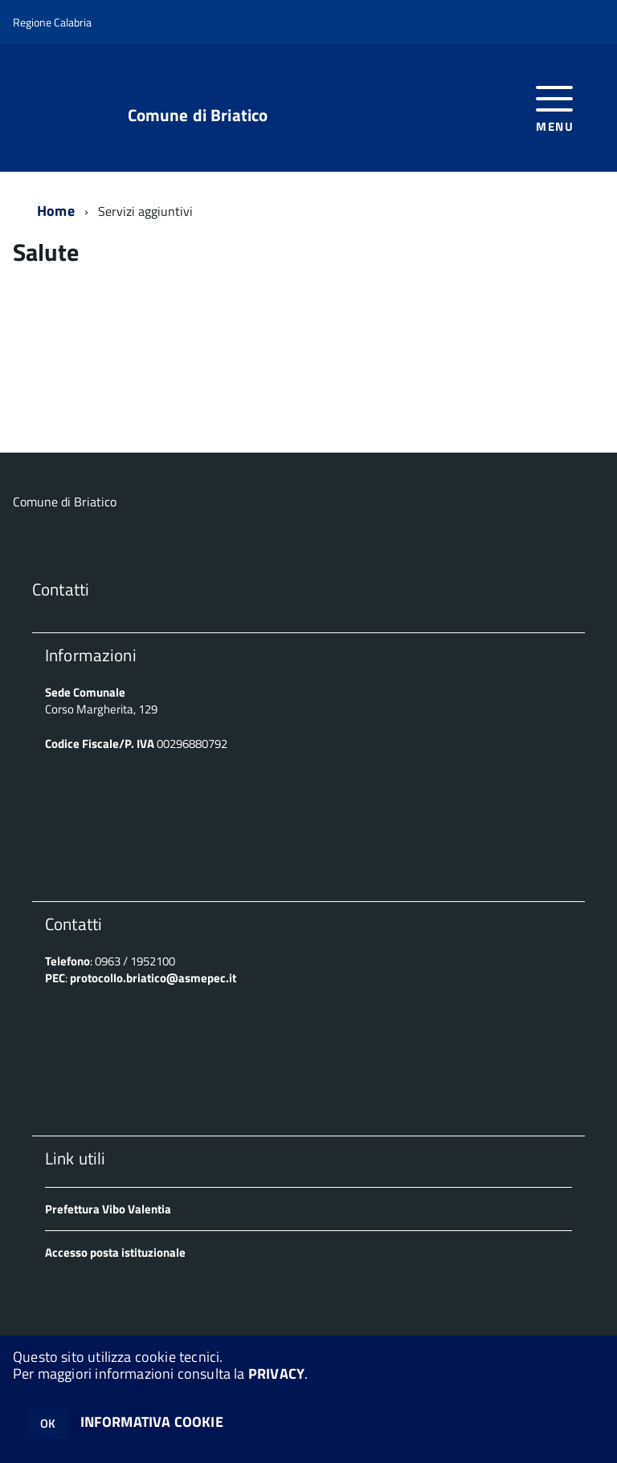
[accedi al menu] (555, 107)
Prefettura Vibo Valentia (108, 1209)
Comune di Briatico (198, 115)
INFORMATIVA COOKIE (151, 1422)
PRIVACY (276, 1373)
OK (47, 1423)
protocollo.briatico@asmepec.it (153, 978)
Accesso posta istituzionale (115, 1252)
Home (56, 210)
